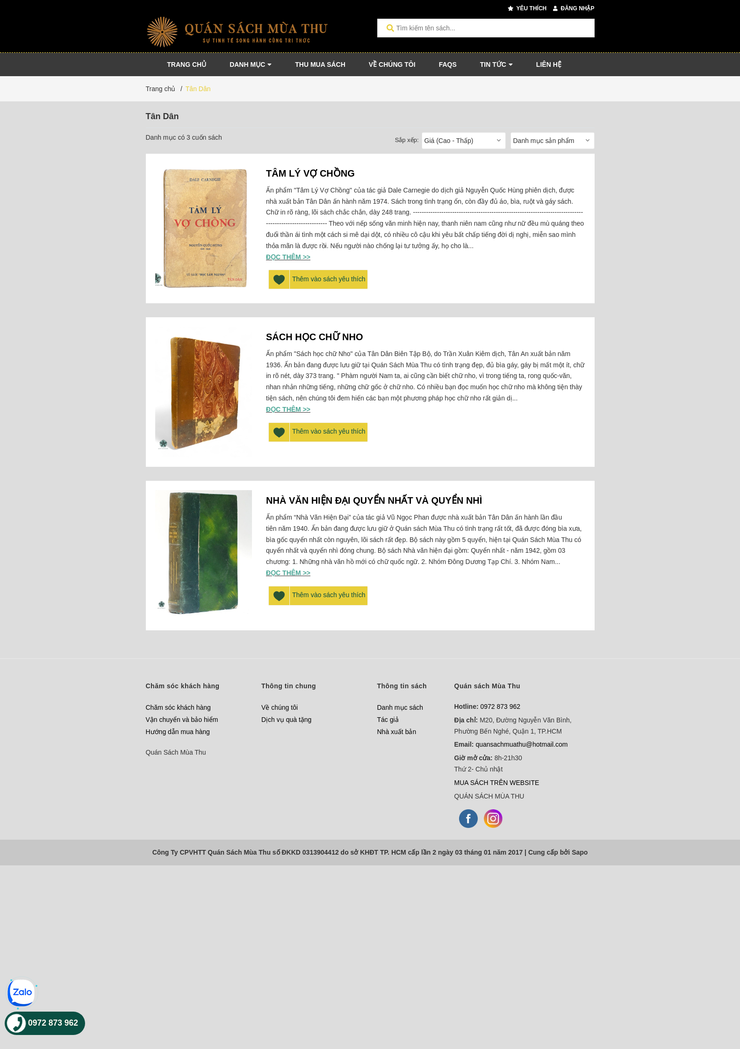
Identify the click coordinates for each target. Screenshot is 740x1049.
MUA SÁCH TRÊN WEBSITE (496, 782)
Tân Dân (198, 89)
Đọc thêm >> (288, 257)
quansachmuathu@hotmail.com (521, 744)
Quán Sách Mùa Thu (176, 752)
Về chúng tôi (279, 707)
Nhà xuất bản (397, 731)
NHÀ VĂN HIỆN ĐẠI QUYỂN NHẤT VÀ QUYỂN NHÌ (374, 500)
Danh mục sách (400, 707)
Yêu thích (527, 8)
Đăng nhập (573, 8)
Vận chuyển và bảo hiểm (182, 719)
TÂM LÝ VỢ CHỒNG (310, 173)
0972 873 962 (501, 706)
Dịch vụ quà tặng (286, 719)
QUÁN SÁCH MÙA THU (489, 796)
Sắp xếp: (407, 139)
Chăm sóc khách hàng (178, 707)
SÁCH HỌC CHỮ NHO (314, 337)
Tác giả (388, 719)
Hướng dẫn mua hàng (178, 731)
